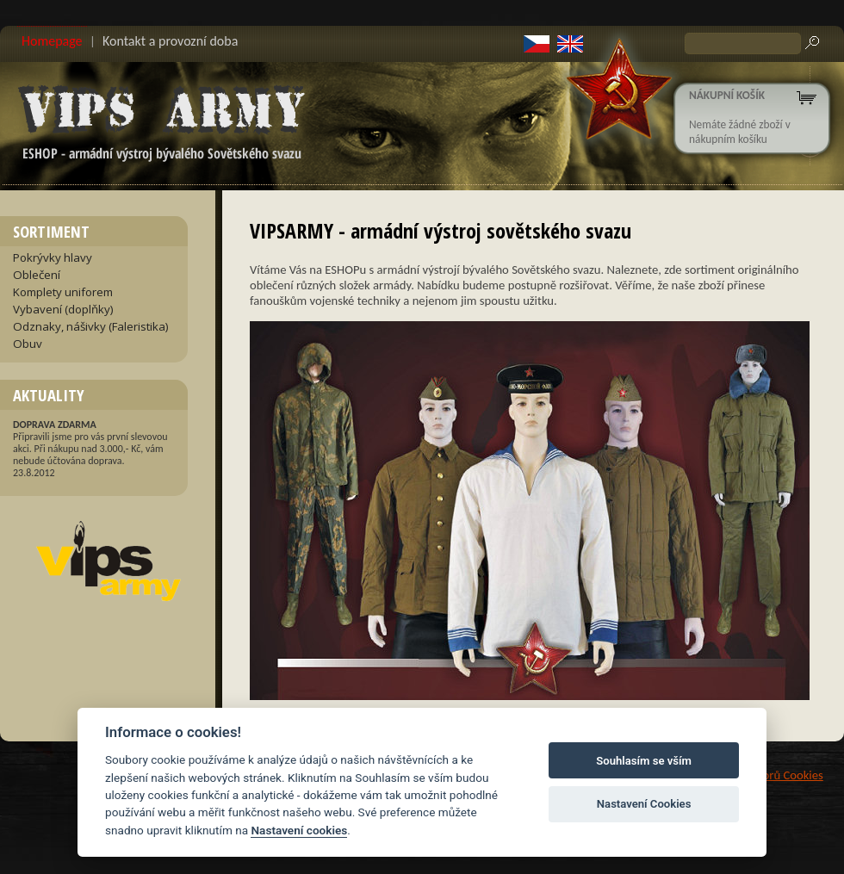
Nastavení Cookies (644, 803)
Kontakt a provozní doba (170, 41)
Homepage (52, 41)
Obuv (27, 343)
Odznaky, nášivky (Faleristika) (91, 326)
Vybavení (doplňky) (63, 309)
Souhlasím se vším (644, 760)
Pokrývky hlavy (52, 257)
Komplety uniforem (63, 292)
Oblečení (36, 274)
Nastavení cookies (299, 830)
